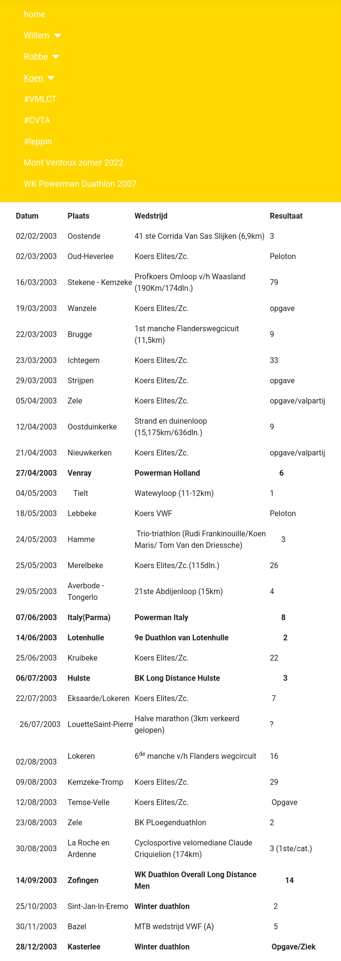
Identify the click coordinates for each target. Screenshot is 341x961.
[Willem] (56, 36)
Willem (37, 35)
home (34, 14)
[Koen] (49, 78)
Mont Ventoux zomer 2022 (74, 163)
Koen (33, 78)
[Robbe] (54, 57)
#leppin (38, 141)
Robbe (36, 57)
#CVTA (37, 120)
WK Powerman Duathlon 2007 (80, 184)
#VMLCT (40, 99)
